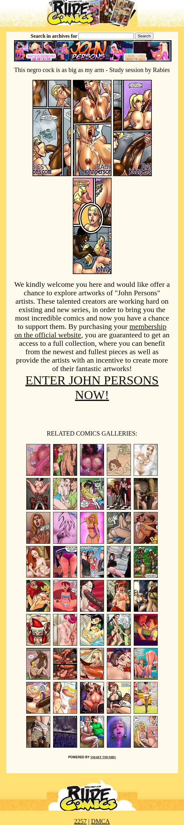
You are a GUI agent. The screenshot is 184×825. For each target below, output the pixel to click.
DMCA (100, 821)
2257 (80, 821)
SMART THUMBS (103, 757)
